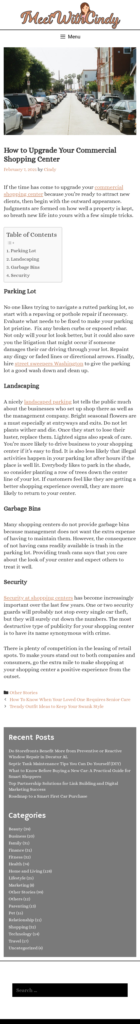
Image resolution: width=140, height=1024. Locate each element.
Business (17, 836)
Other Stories (23, 692)
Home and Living (25, 871)
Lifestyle (17, 877)
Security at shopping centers (38, 598)
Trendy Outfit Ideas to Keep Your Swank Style (57, 706)
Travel (15, 941)
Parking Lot (23, 250)
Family (15, 842)
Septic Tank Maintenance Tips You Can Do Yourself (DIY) (65, 763)
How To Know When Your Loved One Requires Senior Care (70, 699)
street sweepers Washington (49, 363)
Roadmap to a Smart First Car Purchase (48, 796)
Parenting (18, 906)
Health (15, 863)
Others (15, 898)
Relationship (21, 919)
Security (20, 275)
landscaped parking (48, 402)
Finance (16, 850)
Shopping (18, 926)
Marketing (19, 885)
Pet (12, 912)
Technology (20, 933)
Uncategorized (23, 947)
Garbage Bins (25, 267)
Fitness (16, 857)
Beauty (16, 828)
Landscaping (25, 259)
